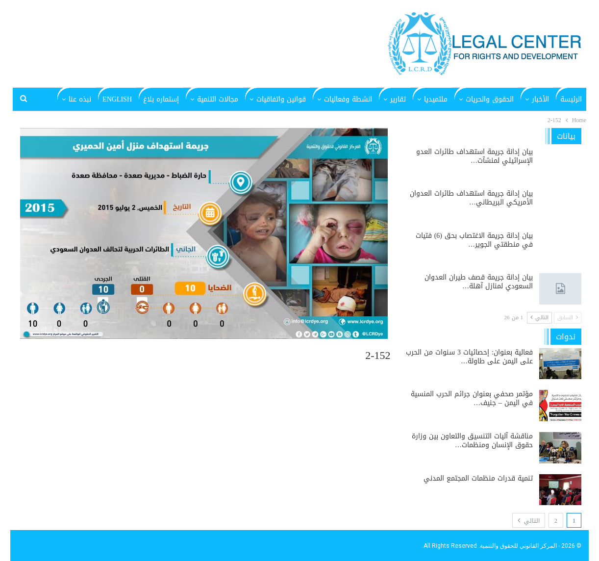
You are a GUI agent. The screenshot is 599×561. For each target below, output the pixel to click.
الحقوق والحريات (490, 99)
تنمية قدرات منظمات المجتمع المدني (478, 478)
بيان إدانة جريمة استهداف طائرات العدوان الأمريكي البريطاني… (471, 198)
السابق (567, 317)
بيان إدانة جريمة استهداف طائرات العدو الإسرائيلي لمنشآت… (474, 156)
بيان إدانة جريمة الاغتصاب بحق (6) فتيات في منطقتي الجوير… (474, 240)
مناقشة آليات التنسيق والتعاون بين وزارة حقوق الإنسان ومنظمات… (472, 441)
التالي (539, 317)
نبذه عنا (80, 99)
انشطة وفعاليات (348, 99)
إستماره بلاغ (161, 99)
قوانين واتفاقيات (281, 99)
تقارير (398, 99)
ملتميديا (436, 99)
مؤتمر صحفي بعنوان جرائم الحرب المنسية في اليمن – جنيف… (472, 398)
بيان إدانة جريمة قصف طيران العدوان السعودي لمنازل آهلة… (478, 282)
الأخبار (540, 99)
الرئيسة (571, 99)
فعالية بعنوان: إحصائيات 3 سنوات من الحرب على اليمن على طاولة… (469, 357)
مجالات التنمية (217, 99)
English (117, 99)
